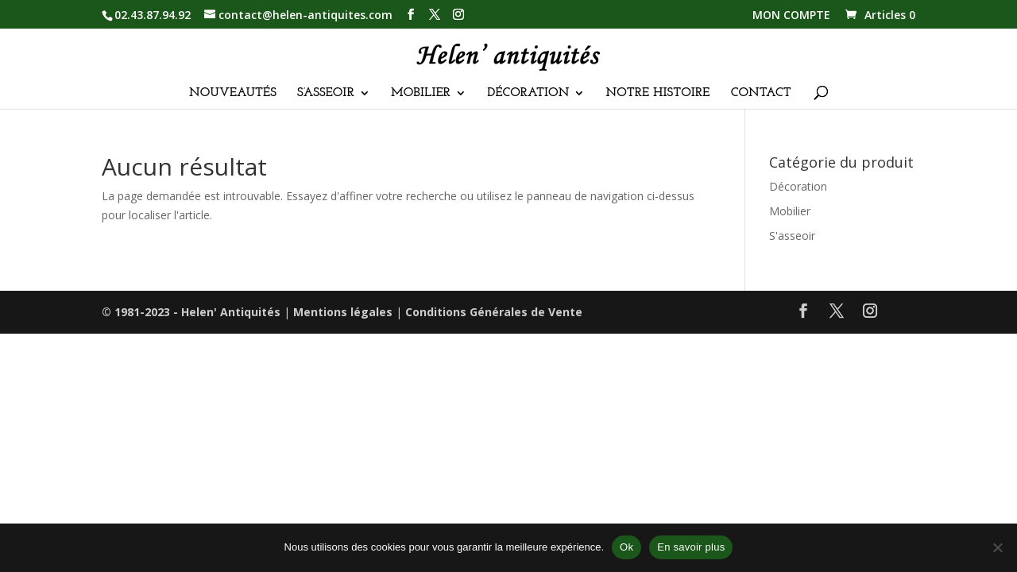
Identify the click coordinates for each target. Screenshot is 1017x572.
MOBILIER (420, 93)
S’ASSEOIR (325, 93)
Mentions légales (342, 311)
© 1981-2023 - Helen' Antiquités (191, 311)
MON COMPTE (791, 16)
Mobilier (789, 210)
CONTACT (761, 93)
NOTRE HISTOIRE (658, 93)
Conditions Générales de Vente (493, 311)
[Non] (997, 547)
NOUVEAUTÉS (232, 93)
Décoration (798, 186)
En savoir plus (691, 547)
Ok (626, 547)
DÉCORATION (528, 93)
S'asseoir (792, 235)
